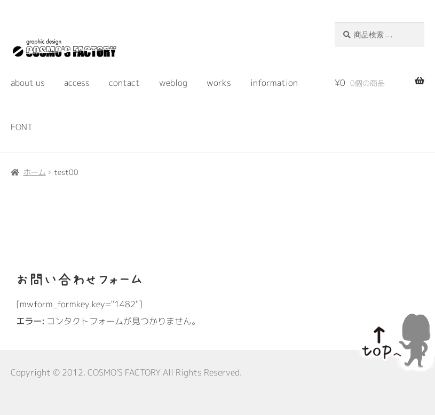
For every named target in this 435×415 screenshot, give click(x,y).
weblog (173, 83)
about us (28, 83)
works (219, 83)
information (274, 83)
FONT (22, 127)
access (77, 83)
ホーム (34, 172)
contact (124, 83)
